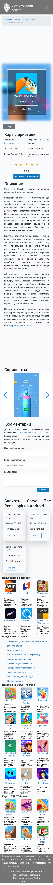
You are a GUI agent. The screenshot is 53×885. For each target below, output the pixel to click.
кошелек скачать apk (17, 672)
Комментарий (11, 472)
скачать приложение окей (19, 659)
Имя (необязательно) (14, 448)
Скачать (26, 108)
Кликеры (9, 126)
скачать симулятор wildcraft (20, 663)
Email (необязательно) (15, 460)
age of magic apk (14, 650)
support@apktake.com (20, 325)
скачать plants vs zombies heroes (22, 668)
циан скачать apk (15, 646)
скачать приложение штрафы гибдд (24, 654)
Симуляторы (10, 143)
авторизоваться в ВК (34, 433)
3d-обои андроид (15, 681)
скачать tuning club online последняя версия (28, 641)
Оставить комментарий (26, 176)
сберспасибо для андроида (20, 676)
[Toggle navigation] (47, 7)
